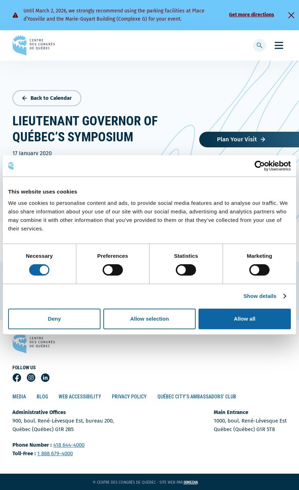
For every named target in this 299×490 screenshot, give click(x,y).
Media (19, 396)
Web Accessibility (80, 396)
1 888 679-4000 (55, 453)
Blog (42, 396)
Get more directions (251, 15)
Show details (260, 296)
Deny (54, 319)
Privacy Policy (129, 396)
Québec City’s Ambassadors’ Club (196, 396)
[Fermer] (291, 15)
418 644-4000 (69, 445)
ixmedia (195, 482)
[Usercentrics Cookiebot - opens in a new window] (260, 165)
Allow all (244, 319)
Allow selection (149, 319)
